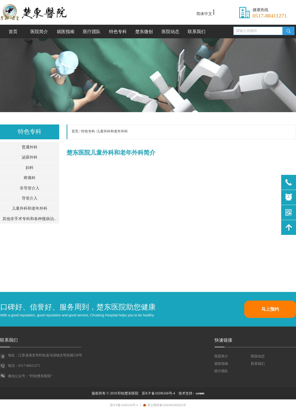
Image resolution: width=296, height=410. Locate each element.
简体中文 (204, 14)
